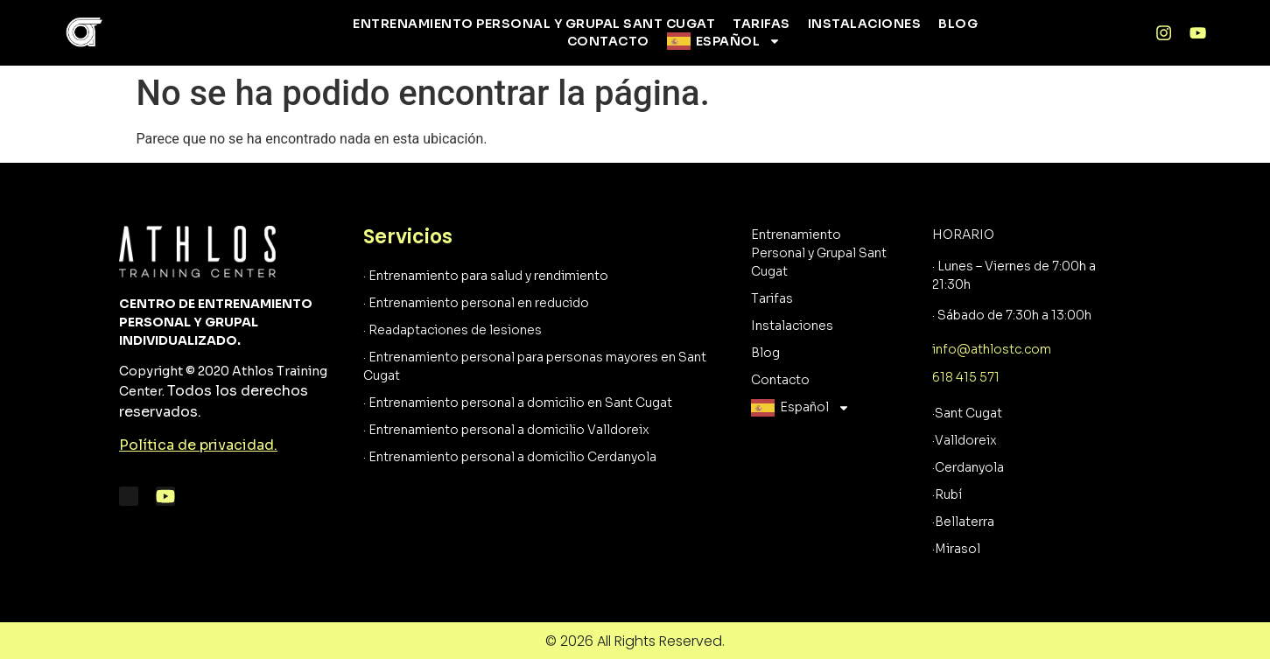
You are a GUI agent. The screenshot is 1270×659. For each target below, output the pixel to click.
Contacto (608, 41)
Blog (958, 24)
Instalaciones (865, 24)
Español (739, 41)
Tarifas (761, 24)
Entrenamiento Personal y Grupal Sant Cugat (534, 24)
